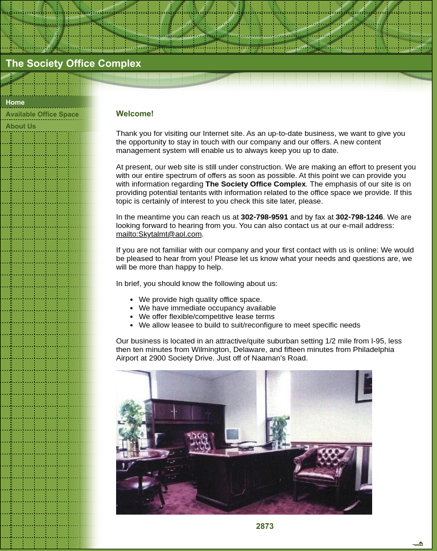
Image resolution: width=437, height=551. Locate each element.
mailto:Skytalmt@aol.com (159, 234)
